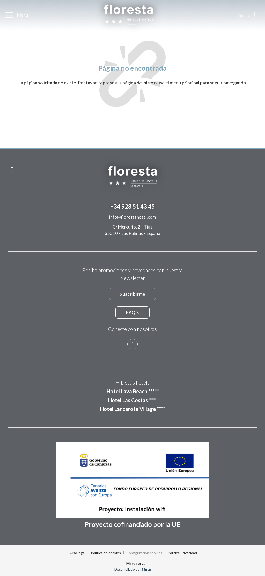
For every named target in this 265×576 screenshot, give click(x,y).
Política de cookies (106, 553)
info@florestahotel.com (132, 217)
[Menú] (9, 15)
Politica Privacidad (182, 553)
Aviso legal (76, 553)
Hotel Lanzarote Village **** (132, 409)
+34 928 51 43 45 (132, 206)
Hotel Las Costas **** (132, 400)
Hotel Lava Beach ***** (133, 391)
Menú (22, 15)
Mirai (146, 569)
